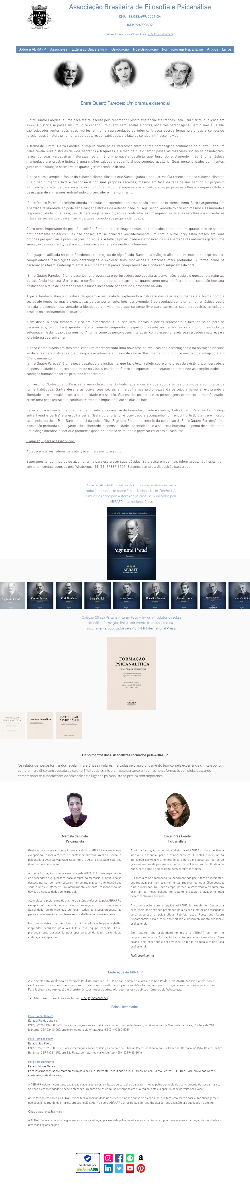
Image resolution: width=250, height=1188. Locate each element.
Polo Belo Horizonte (41, 1062)
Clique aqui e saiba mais (45, 1111)
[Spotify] (130, 1158)
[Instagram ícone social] (108, 1158)
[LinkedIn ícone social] (108, 1168)
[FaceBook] (119, 1158)
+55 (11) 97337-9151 (109, 467)
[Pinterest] (141, 1168)
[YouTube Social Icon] (130, 1168)
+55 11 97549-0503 (160, 34)
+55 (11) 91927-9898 (94, 998)
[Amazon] (141, 1158)
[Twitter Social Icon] (119, 1168)
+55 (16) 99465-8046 (129, 1053)
